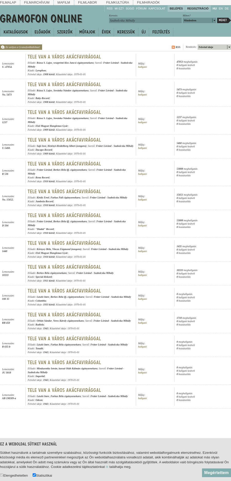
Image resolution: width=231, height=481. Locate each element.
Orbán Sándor (44, 320)
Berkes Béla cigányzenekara (52, 273)
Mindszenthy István (47, 368)
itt (107, 467)
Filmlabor (87, 2)
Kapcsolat (157, 8)
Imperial (40, 376)
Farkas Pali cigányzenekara (65, 197)
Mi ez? (119, 8)
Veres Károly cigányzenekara (68, 320)
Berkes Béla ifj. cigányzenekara (70, 169)
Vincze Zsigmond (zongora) (66, 249)
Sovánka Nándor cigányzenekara (71, 90)
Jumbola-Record (44, 201)
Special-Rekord (43, 276)
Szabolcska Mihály (123, 146)
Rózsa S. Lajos (44, 62)
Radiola (39, 324)
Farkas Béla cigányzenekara (66, 344)
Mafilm (63, 2)
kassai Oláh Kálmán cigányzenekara (78, 368)
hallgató (142, 66)
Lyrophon (40, 70)
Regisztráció (197, 8)
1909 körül (49, 129)
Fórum (141, 8)
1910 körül (49, 181)
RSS (110, 8)
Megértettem (216, 472)
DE (227, 8)
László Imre (43, 296)
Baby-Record (42, 98)
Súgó (130, 8)
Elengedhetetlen (14, 475)
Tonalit (39, 348)
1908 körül (49, 74)
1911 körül (48, 280)
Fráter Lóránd (111, 62)
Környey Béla (44, 249)
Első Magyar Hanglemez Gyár (51, 125)
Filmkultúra (117, 2)
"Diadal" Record (44, 229)
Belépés (176, 8)
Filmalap (8, 2)
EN (221, 8)
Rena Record (42, 177)
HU (215, 8)
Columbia (40, 300)
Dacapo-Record (43, 149)
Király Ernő (43, 197)
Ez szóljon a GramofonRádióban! (23, 47)
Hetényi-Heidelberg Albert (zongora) (66, 146)
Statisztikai (42, 475)
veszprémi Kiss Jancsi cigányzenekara (73, 62)
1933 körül (49, 304)
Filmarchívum (37, 2)
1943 (45, 328)
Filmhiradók (148, 2)
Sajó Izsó (41, 146)
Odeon (38, 400)
